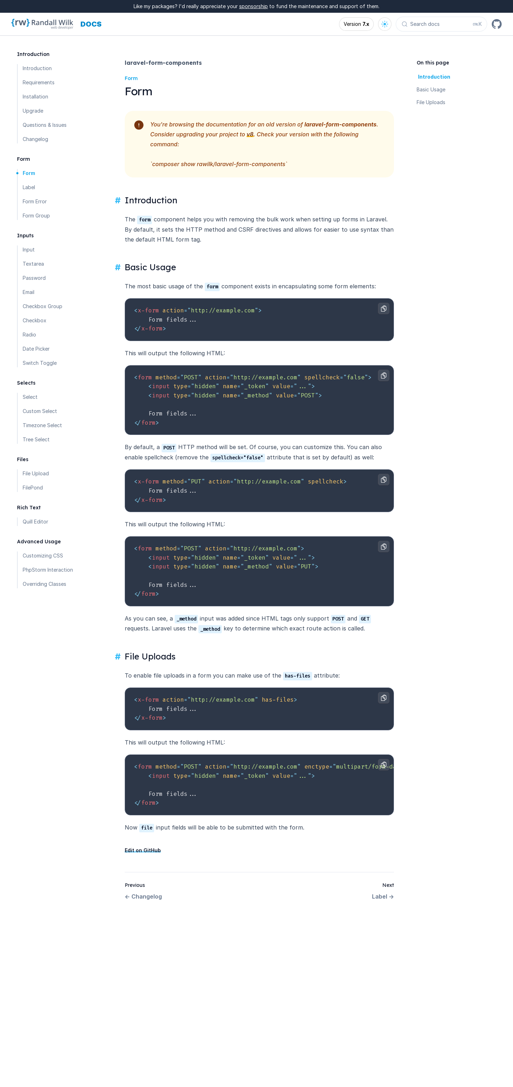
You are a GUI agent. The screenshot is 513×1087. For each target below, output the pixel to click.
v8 (250, 134)
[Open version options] (356, 24)
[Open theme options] (384, 24)
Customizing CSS (43, 556)
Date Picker (36, 349)
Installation (35, 97)
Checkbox (34, 320)
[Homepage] (42, 24)
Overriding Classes (44, 584)
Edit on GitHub (143, 850)
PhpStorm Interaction (48, 570)
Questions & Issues (45, 125)
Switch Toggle (40, 363)
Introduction (37, 68)
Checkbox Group (42, 306)
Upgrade (33, 111)
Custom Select (40, 411)
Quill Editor (35, 522)
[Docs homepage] (91, 24)
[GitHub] (497, 24)
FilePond (33, 488)
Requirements (39, 82)
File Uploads (431, 102)
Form (29, 173)
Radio (29, 335)
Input (29, 250)
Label (29, 187)
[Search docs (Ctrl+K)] (441, 24)
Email (28, 292)
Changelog (35, 139)
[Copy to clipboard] (383, 308)
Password (34, 278)
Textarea (33, 264)
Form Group (36, 216)
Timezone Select (42, 425)
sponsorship (253, 6)
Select (30, 397)
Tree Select (36, 439)
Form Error (35, 201)
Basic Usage (431, 89)
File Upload (36, 473)
